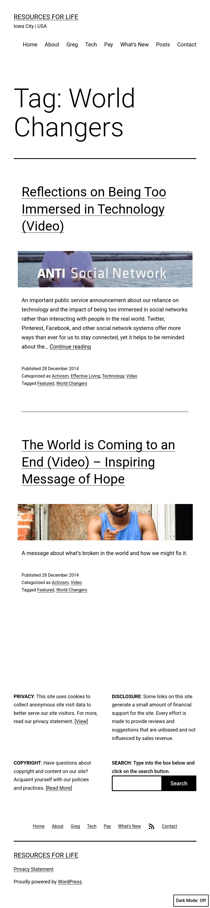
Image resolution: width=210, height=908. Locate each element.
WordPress (70, 882)
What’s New (134, 44)
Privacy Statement (34, 869)
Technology (113, 376)
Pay (108, 44)
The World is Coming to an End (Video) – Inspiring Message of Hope (98, 462)
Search (178, 783)
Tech (91, 44)
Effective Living (85, 376)
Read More (59, 788)
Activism (60, 376)
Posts (163, 44)
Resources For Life (46, 17)
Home (30, 44)
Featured (45, 383)
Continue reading (70, 346)
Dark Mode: (191, 900)
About (52, 44)
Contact (186, 44)
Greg (72, 44)
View (81, 721)
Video (132, 376)
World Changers (71, 383)
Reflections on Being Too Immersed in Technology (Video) (94, 209)
